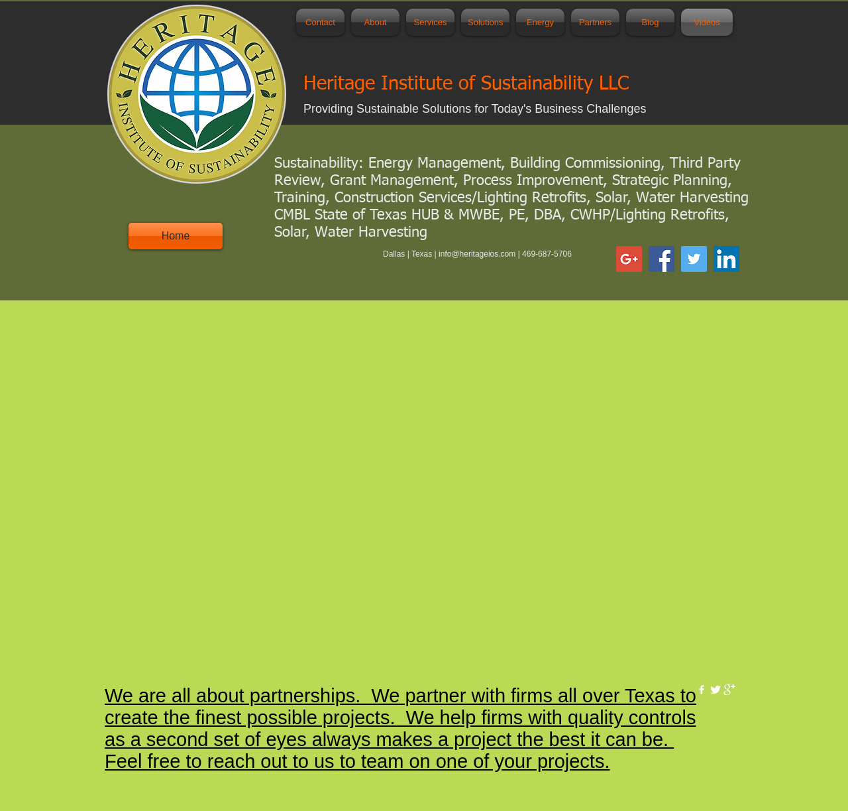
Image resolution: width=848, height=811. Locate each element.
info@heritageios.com (477, 254)
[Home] (176, 236)
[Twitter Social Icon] (694, 259)
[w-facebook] (702, 690)
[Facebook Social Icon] (661, 259)
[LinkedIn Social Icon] (726, 259)
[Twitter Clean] (715, 690)
